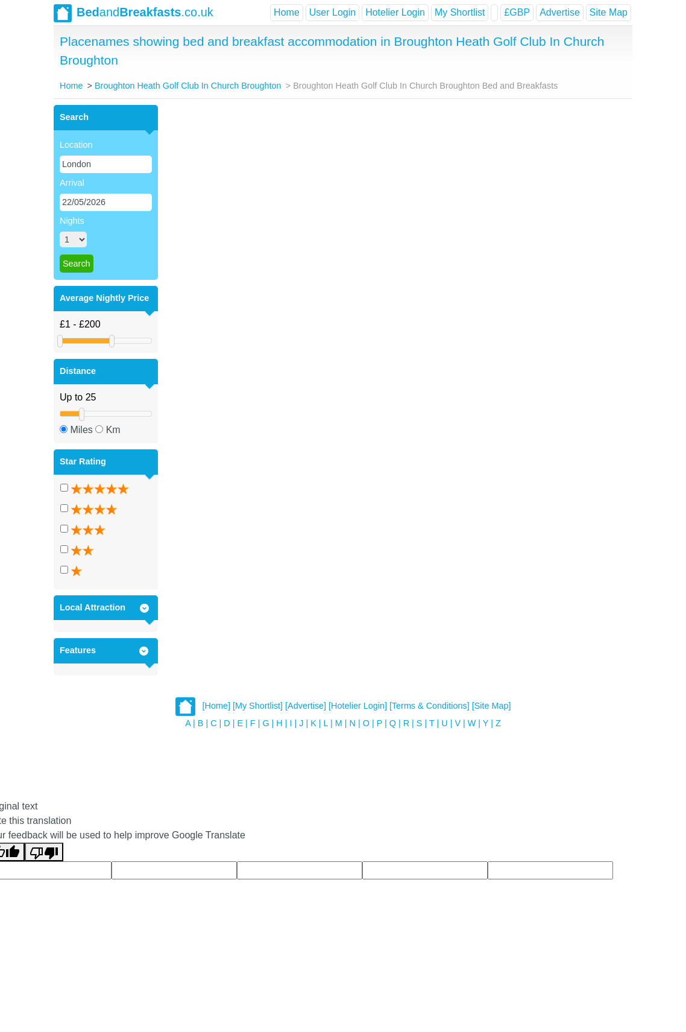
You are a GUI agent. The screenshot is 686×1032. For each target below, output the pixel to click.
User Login (332, 12)
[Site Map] (491, 706)
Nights (72, 221)
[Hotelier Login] (358, 706)
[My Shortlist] (258, 706)
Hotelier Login (395, 12)
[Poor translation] (44, 852)
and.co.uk (133, 13)
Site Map (609, 12)
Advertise (560, 12)
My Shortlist (460, 12)
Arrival (72, 183)
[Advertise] (305, 706)
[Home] (216, 706)
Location (76, 145)
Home (287, 12)
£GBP (517, 12)
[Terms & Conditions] (429, 706)
